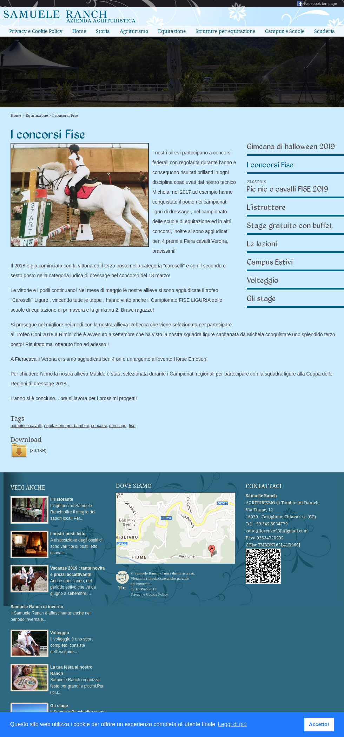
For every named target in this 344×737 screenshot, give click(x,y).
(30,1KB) (38, 450)
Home (79, 31)
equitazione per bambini (66, 425)
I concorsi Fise (65, 115)
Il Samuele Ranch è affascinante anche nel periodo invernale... (51, 613)
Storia (103, 31)
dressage (117, 425)
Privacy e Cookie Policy (35, 31)
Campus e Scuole (284, 31)
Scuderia (324, 31)
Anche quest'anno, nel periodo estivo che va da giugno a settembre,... (77, 581)
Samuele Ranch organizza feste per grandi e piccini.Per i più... (77, 680)
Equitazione (172, 31)
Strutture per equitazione (225, 31)
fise (132, 425)
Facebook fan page (320, 3)
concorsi (99, 425)
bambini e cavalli (26, 425)
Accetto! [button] (319, 724)
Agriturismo (134, 31)
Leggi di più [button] (232, 724)
